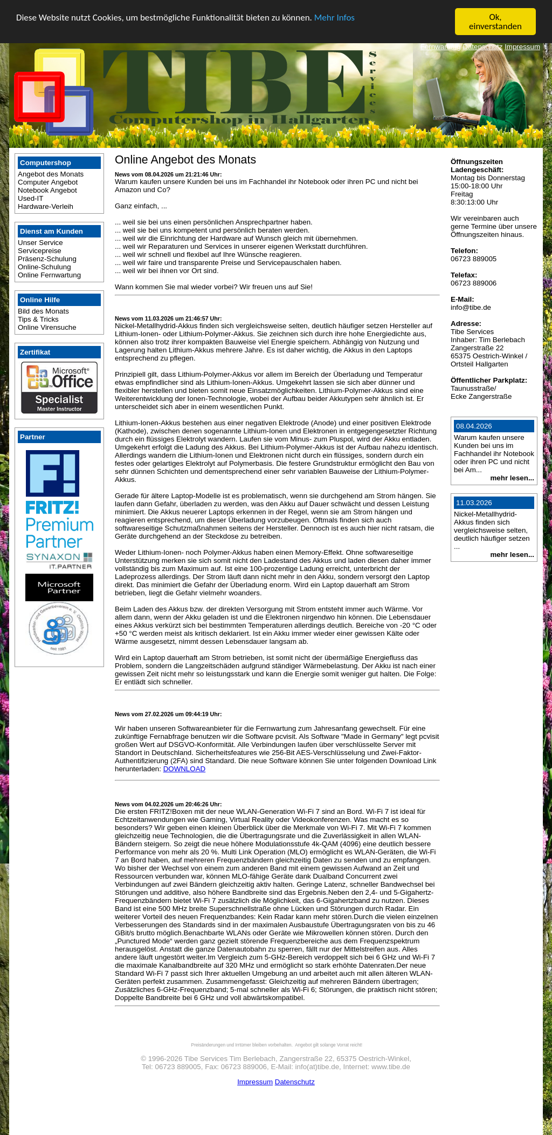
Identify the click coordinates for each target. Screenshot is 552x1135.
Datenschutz (482, 47)
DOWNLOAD (184, 769)
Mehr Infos (334, 17)
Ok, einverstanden (495, 21)
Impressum (522, 47)
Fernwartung (440, 47)
